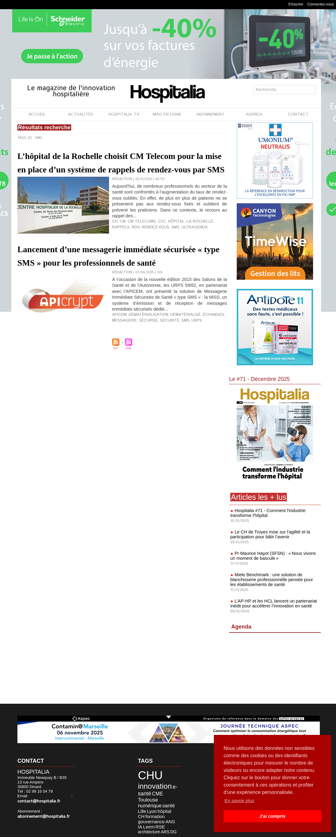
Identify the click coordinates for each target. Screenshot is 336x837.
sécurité (163, 359)
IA (146, 806)
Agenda (241, 627)
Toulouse (165, 789)
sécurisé (144, 359)
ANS (140, 806)
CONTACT (298, 114)
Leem (153, 806)
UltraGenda (167, 252)
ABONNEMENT (210, 114)
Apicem (118, 354)
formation (143, 802)
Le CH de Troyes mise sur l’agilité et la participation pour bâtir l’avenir (269, 534)
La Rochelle (190, 247)
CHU (146, 774)
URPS (187, 359)
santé (161, 793)
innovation (149, 782)
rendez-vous (133, 252)
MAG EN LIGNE (167, 114)
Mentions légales (149, 830)
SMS (150, 252)
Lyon (140, 798)
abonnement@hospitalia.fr (40, 811)
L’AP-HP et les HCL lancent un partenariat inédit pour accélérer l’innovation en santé (272, 603)
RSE (162, 806)
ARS (157, 810)
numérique (145, 793)
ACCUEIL (37, 114)
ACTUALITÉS (80, 114)
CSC (156, 247)
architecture (145, 810)
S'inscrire (295, 4)
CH (114, 247)
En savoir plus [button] (240, 800)
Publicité (181, 830)
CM (121, 247)
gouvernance (162, 802)
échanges (200, 354)
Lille (169, 793)
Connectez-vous (320, 4)
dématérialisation (144, 354)
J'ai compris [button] (272, 816)
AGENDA (254, 114)
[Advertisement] (275, 669)
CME (151, 789)
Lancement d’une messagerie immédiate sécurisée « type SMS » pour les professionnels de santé (116, 288)
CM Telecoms (138, 247)
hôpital (170, 247)
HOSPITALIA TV (123, 114)
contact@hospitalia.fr (50, 796)
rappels (212, 247)
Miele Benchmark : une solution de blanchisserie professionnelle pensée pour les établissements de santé (273, 579)
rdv (115, 252)
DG (164, 810)
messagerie (123, 359)
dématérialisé (176, 354)
